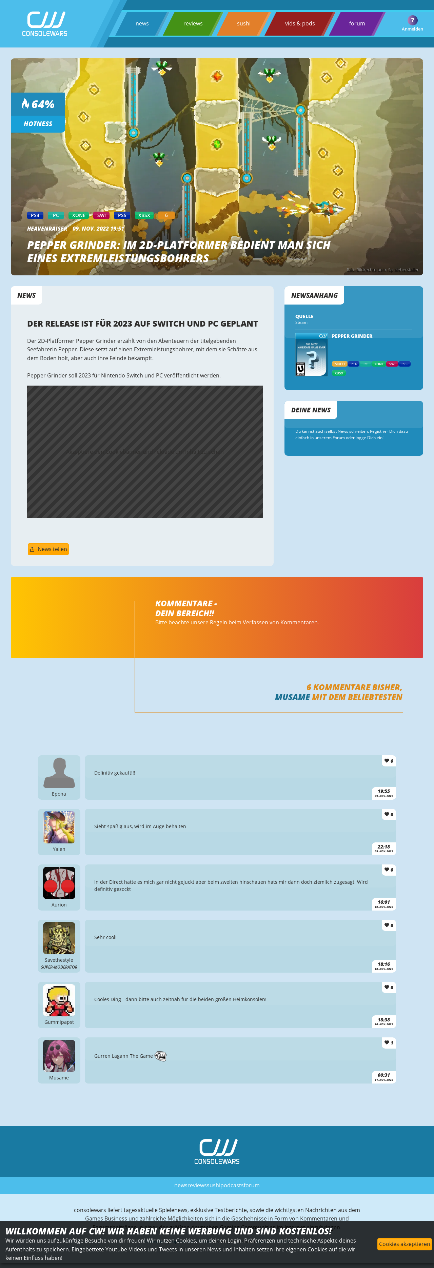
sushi (244, 23)
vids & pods (300, 23)
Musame (292, 696)
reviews (193, 23)
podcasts (232, 1185)
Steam (301, 322)
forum (357, 23)
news (142, 23)
